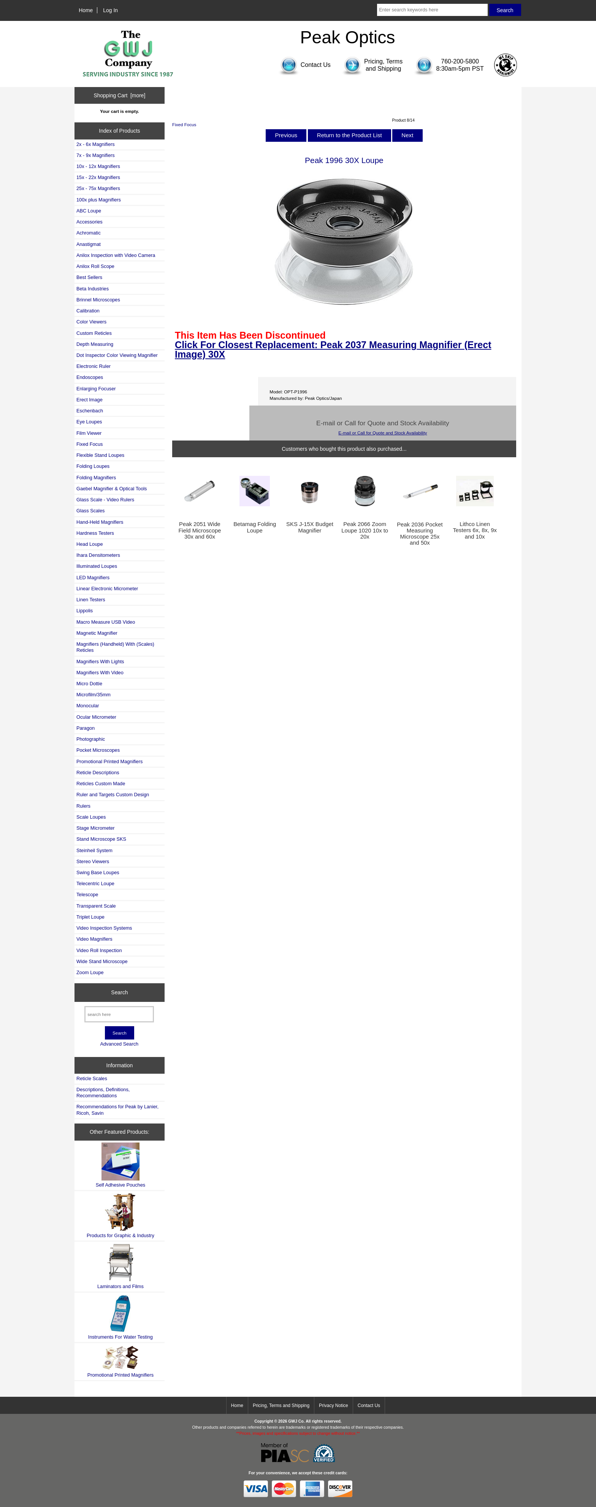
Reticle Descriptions (97, 772)
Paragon (85, 728)
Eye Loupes (89, 422)
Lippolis (84, 610)
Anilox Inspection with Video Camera (115, 255)
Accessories (89, 222)
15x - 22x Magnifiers (98, 177)
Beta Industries (92, 289)
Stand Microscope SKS (101, 839)
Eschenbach (89, 411)
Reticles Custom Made (100, 783)
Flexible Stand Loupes (100, 455)
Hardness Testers (95, 533)
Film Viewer (88, 433)
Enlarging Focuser (96, 388)
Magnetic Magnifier (96, 633)
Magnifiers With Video (100, 672)
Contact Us (369, 1405)
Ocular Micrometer (96, 717)
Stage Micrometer (95, 828)
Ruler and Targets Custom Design (112, 794)
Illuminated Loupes (96, 566)
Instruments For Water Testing (120, 1317)
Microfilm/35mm (93, 694)
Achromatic (88, 233)
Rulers (83, 806)
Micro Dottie (89, 683)
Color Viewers (91, 322)
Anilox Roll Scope (95, 266)
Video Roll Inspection (99, 950)
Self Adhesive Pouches (120, 1165)
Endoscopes (89, 377)
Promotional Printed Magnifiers (109, 761)
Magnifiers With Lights (100, 661)
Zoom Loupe (90, 972)
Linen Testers (90, 599)
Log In (110, 10)
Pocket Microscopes (98, 750)
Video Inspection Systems (104, 928)
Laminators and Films (120, 1266)
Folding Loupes (92, 466)
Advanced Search (119, 1044)
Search (119, 992)
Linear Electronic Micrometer (107, 588)
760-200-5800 (460, 61)
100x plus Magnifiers (98, 200)
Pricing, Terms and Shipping (281, 1405)
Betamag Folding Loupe (254, 527)
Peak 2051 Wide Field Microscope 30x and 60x (199, 530)
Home (86, 10)
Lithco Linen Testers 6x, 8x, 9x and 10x (474, 530)
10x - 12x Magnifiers (98, 166)
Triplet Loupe (90, 917)
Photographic (90, 739)
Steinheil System (94, 850)
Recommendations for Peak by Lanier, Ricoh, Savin (117, 1110)
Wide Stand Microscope (102, 961)
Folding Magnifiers (96, 477)
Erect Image (89, 400)
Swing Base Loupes (97, 872)
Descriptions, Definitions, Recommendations (103, 1092)
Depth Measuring (94, 344)
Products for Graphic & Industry (120, 1215)
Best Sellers (89, 277)
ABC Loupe (88, 211)
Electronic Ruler (93, 366)
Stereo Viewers (92, 861)
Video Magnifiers (94, 939)
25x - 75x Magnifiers (98, 188)
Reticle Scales (91, 1078)
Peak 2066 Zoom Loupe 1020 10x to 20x (364, 530)
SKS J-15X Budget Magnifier (309, 527)
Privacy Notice (333, 1405)
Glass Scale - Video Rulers (105, 499)
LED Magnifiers (92, 577)
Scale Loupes (91, 817)
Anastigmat (88, 244)
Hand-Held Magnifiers (99, 522)
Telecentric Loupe (95, 883)
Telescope (87, 894)
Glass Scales (90, 510)
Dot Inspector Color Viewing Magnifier (117, 355)
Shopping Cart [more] (119, 95)
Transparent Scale (96, 906)
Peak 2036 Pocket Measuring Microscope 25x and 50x (419, 533)
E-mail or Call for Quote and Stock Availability (382, 432)
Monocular (87, 705)
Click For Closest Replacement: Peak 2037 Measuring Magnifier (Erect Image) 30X (333, 349)
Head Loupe (89, 544)
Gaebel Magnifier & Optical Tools (111, 488)
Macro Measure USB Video (105, 622)
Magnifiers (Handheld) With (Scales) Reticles (115, 647)
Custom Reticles (94, 333)
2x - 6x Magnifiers (95, 144)
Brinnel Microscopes (98, 300)
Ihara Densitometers (98, 555)
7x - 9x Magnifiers (95, 155)
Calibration (88, 311)
